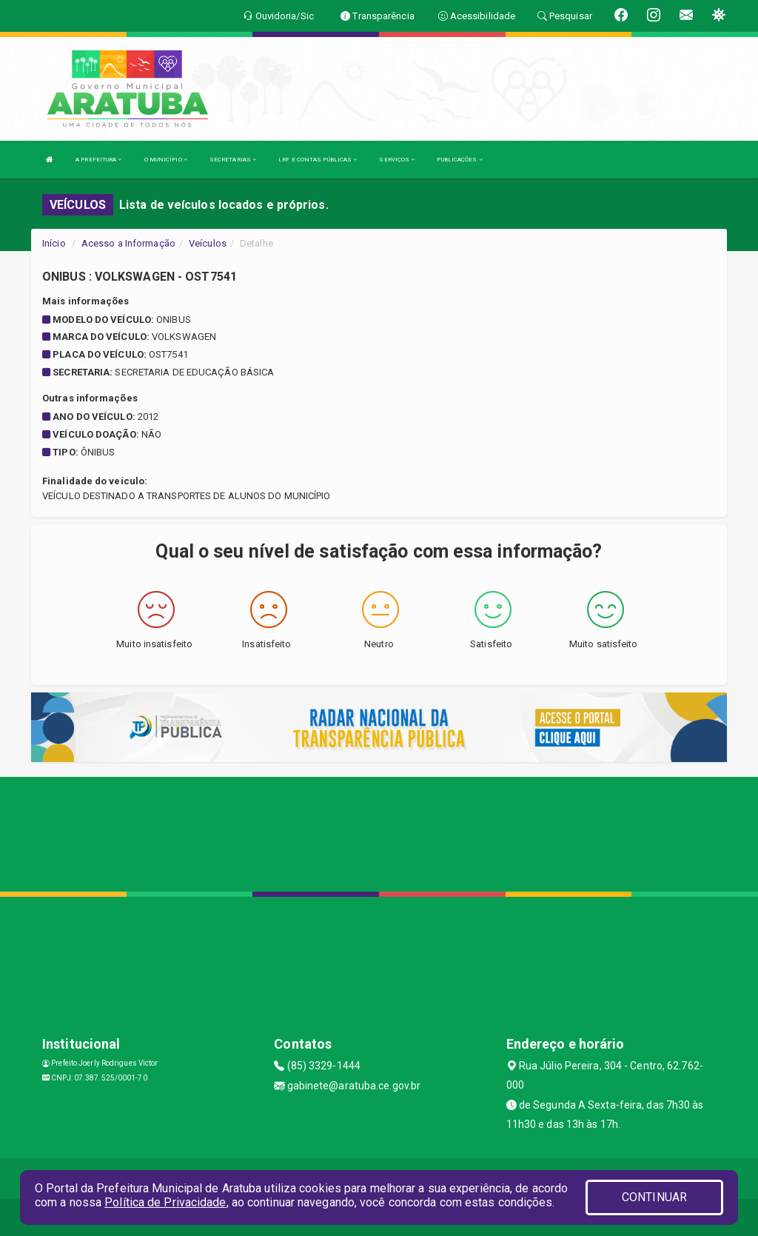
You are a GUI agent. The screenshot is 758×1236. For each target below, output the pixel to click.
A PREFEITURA (98, 159)
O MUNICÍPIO (165, 159)
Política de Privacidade (165, 1202)
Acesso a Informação (128, 243)
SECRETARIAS (232, 159)
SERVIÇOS (397, 159)
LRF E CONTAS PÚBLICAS (317, 159)
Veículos (208, 243)
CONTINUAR (654, 1197)
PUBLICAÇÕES (459, 159)
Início (54, 243)
